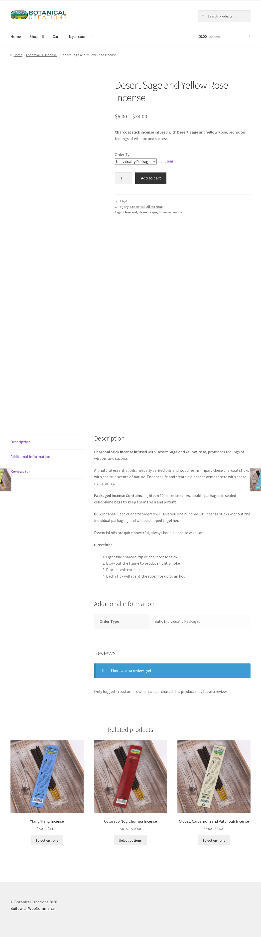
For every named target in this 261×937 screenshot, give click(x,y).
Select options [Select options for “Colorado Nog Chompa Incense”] (130, 840)
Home (15, 36)
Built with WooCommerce (32, 908)
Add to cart (151, 177)
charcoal (130, 212)
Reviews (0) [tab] (20, 471)
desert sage (148, 212)
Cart (56, 36)
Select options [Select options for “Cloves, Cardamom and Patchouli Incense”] (214, 840)
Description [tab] (20, 441)
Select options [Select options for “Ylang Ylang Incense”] (47, 840)
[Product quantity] (123, 178)
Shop (34, 36)
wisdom (178, 212)
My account (78, 36)
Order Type (124, 154)
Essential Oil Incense (41, 55)
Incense (165, 212)
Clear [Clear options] (168, 160)
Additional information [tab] (30, 456)
